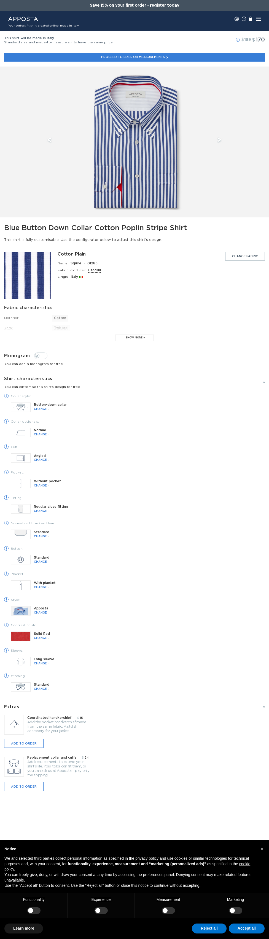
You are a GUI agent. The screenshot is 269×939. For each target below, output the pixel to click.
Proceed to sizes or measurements (134, 57)
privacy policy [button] (146, 858)
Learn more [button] (23, 928)
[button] (238, 40)
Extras (12, 707)
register (158, 5)
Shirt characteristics (134, 383)
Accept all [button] (247, 928)
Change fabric (245, 256)
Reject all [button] (209, 928)
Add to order (24, 743)
